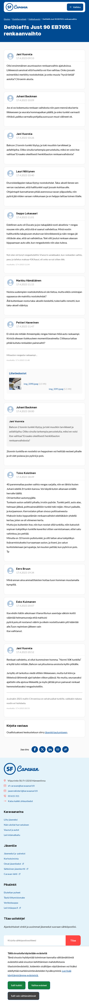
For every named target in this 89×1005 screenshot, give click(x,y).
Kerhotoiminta (11, 858)
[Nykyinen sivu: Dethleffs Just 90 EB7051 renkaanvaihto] (60, 19)
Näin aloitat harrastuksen (16, 824)
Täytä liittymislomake (14, 897)
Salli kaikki (16, 985)
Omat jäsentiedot (14, 863)
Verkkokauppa (11, 902)
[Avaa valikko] (75, 7)
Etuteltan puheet (12, 892)
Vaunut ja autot (11, 829)
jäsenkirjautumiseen (56, 732)
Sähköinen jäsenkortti (16, 868)
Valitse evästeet (39, 985)
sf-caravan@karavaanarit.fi (21, 785)
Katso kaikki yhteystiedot (20, 801)
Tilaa (73, 940)
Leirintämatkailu (12, 835)
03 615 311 (13, 796)
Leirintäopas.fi (12, 907)
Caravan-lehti (12, 874)
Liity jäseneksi (11, 819)
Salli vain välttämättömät (23, 995)
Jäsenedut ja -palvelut (14, 853)
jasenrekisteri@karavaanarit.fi (23, 790)
